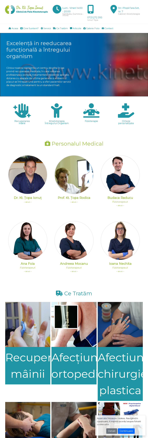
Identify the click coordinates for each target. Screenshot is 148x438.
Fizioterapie (91, 121)
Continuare (126, 431)
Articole (75, 28)
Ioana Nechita (120, 264)
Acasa (13, 28)
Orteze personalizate (126, 122)
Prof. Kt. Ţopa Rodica (74, 198)
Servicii (46, 28)
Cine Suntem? (29, 28)
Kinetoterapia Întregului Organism (57, 122)
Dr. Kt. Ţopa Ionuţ (28, 198)
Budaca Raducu (120, 198)
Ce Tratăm (60, 28)
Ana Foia (28, 264)
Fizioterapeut (120, 201)
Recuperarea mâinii (22, 122)
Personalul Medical (74, 143)
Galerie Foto (91, 28)
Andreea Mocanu (74, 264)
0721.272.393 (94, 17)
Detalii (111, 431)
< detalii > (28, 202)
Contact (107, 28)
